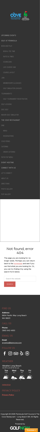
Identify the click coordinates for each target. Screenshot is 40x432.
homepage (18, 263)
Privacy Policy (8, 395)
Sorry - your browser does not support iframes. (18, 372)
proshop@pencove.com (12, 343)
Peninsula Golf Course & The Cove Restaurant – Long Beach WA (20, 16)
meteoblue (6, 385)
